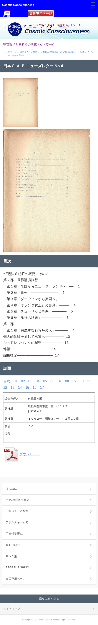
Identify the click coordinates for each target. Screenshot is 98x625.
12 (5, 387)
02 (23, 381)
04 (38, 381)
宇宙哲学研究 (14, 533)
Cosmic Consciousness (18, 5)
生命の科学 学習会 (17, 500)
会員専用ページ (15, 578)
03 (30, 381)
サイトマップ (11, 608)
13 (13, 387)
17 (42, 387)
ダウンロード (21, 454)
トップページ (9, 52)
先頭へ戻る (52, 598)
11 (89, 381)
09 (74, 381)
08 (67, 381)
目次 (6, 381)
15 (27, 387)
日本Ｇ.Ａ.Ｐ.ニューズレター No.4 (36, 26)
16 (35, 387)
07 (60, 381)
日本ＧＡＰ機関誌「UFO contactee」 (58, 52)
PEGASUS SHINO (17, 567)
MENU (93, 8)
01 (16, 381)
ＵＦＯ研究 (13, 545)
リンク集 (11, 556)
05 (45, 381)
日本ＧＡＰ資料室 (28, 52)
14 (20, 387)
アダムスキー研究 (17, 522)
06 (52, 381)
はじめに (11, 488)
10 (82, 381)
